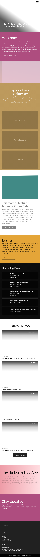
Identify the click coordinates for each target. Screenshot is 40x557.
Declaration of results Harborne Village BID (13, 549)
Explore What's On (10, 56)
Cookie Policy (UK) (6, 540)
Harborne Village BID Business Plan (11, 550)
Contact (4, 536)
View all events (8, 263)
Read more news (20, 455)
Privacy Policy (5, 539)
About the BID (5, 547)
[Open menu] (37, 1)
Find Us (4, 537)
